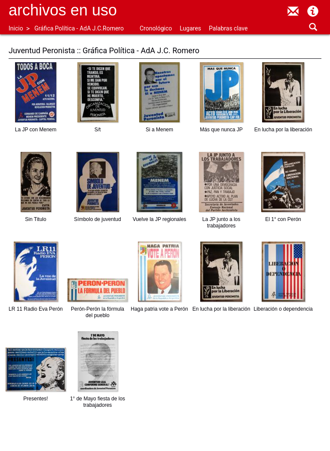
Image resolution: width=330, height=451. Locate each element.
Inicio (16, 28)
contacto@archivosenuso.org (293, 11)
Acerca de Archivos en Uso (312, 11)
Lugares (190, 28)
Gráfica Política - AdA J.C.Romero (79, 28)
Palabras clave (228, 28)
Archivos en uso (63, 10)
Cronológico (156, 28)
